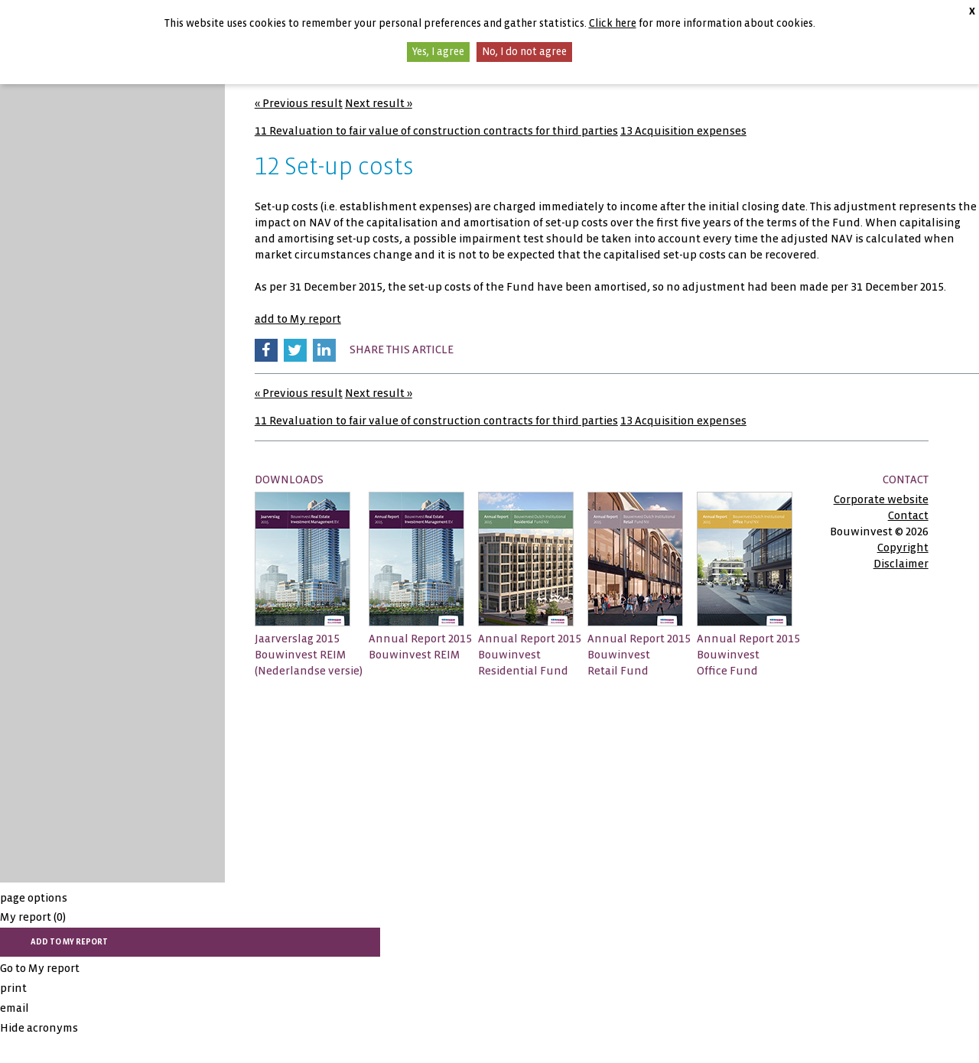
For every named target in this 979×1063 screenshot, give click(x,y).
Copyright (903, 547)
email (14, 1008)
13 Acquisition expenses (683, 131)
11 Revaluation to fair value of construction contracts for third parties (436, 131)
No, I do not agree (524, 51)
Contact (908, 515)
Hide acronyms (39, 1028)
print (13, 988)
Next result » (378, 103)
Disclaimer (901, 564)
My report (33, 917)
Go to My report (40, 968)
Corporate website (881, 499)
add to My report (298, 319)
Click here (612, 23)
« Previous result (299, 103)
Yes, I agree (438, 51)
